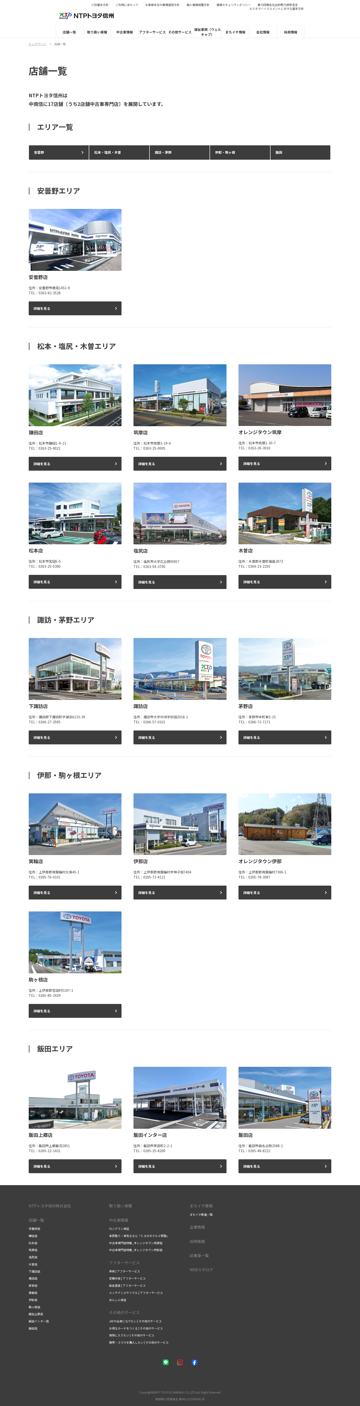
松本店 (33, 1243)
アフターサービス (124, 1262)
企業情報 (197, 1227)
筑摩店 (33, 1250)
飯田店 (33, 1328)
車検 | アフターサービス (124, 1271)
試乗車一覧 (199, 1255)
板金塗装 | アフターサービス (127, 1285)
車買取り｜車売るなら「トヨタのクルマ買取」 (139, 1236)
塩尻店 (33, 1257)
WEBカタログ (201, 1269)
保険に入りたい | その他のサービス (131, 1335)
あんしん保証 (117, 1300)
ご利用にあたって (127, 4)
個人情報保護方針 (198, 4)
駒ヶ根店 (34, 1307)
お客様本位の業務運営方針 (162, 4)
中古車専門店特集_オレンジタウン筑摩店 (135, 1243)
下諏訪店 (34, 1271)
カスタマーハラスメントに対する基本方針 (276, 8)
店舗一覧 (36, 1220)
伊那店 (33, 1300)
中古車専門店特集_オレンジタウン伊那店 (135, 1250)
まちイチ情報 (201, 1206)
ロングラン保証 (119, 1228)
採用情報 (197, 1241)
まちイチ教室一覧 (201, 1214)
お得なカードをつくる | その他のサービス (136, 1328)
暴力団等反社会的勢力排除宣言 (278, 4)
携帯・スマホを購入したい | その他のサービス (139, 1342)
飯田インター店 (39, 1321)
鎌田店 (33, 1236)
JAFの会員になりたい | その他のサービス (135, 1321)
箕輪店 (33, 1293)
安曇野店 (34, 1228)
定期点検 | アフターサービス (127, 1278)
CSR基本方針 (100, 4)
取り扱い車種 (120, 1206)
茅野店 (33, 1285)
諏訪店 (33, 1278)
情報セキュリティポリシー (233, 4)
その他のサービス (124, 1312)
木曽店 (33, 1264)
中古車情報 (118, 1220)
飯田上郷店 (36, 1314)
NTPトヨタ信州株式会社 (50, 1206)
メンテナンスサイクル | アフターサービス (136, 1293)
